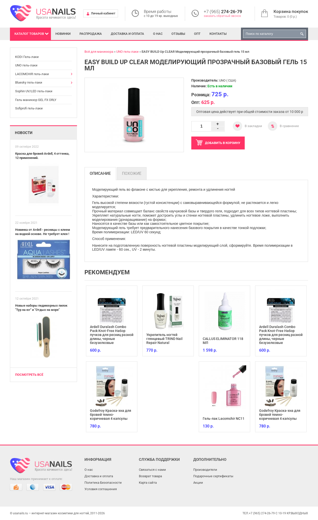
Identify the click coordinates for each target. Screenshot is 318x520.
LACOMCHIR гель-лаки (32, 74)
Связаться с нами (152, 470)
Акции (198, 482)
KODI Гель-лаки (27, 57)
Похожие (131, 173)
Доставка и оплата (127, 34)
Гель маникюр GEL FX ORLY (35, 100)
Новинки (63, 34)
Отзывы (178, 34)
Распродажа (91, 34)
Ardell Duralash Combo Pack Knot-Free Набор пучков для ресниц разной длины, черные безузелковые (111, 335)
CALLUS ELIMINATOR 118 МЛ (223, 341)
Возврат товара (150, 476)
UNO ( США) (227, 80)
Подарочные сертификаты (213, 476)
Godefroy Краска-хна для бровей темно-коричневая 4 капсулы (110, 415)
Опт (197, 34)
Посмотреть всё (29, 375)
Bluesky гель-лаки (28, 82)
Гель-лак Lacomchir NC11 (223, 419)
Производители (205, 470)
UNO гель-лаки (26, 65)
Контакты (218, 34)
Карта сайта (148, 482)
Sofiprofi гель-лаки (29, 108)
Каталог (29, 34)
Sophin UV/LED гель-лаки (33, 91)
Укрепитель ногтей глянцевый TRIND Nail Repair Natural (164, 339)
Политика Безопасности (103, 482)
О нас (157, 34)
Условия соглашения (100, 489)
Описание (100, 173)
